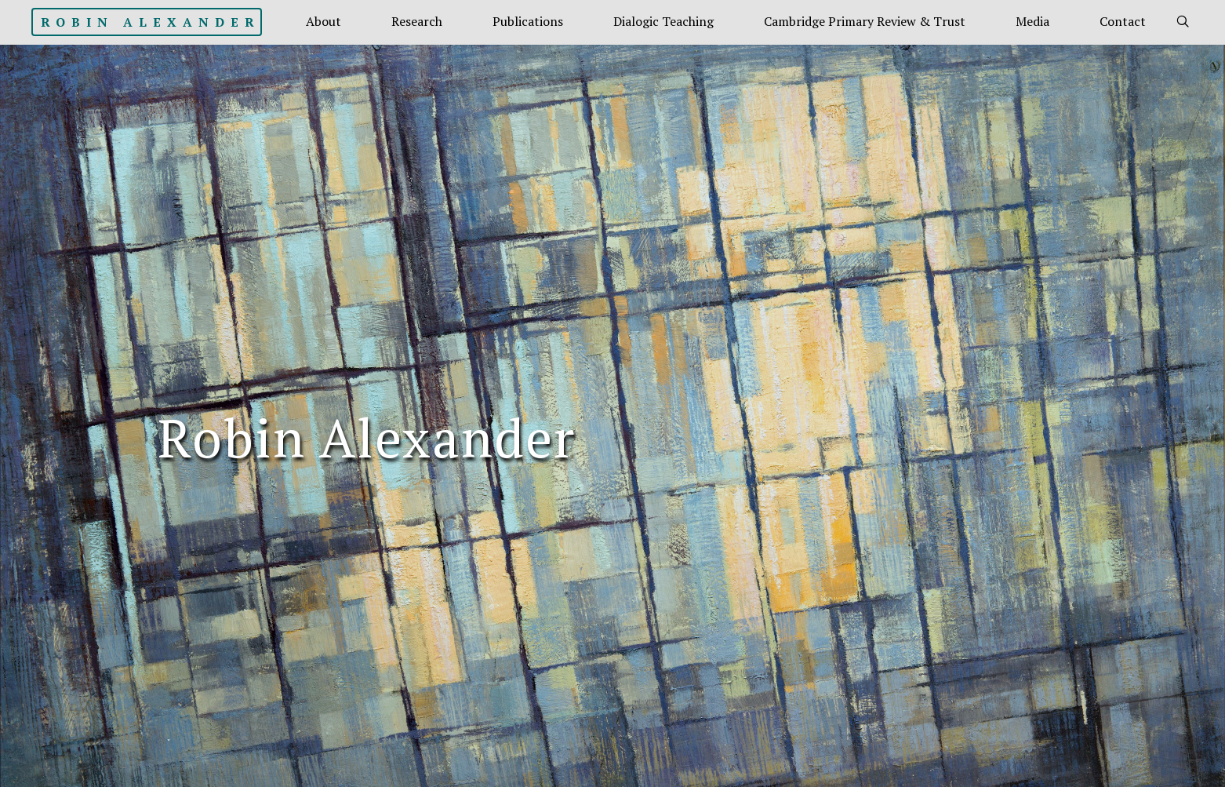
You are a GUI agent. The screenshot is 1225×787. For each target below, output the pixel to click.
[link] (1182, 22)
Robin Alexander (150, 22)
